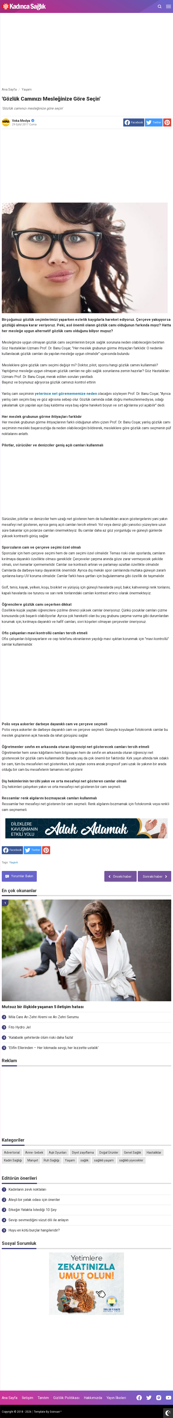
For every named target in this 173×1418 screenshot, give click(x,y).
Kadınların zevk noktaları (27, 1189)
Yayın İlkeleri (116, 1398)
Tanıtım (43, 1398)
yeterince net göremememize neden (65, 394)
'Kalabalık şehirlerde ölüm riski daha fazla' (40, 1037)
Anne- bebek (34, 1152)
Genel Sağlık (132, 1152)
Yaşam (13, 862)
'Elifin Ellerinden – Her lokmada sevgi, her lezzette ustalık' (53, 1048)
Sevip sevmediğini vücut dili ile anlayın (38, 1220)
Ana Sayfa (9, 1398)
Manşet (32, 1160)
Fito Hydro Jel (19, 1027)
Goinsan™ (56, 1411)
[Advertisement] (86, 51)
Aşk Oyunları (57, 1152)
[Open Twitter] (149, 1397)
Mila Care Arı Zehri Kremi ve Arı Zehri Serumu (43, 1017)
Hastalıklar (154, 1152)
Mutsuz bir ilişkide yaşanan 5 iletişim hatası (43, 1007)
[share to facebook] (133, 122)
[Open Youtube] (168, 1397)
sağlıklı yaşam (104, 1160)
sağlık (84, 1160)
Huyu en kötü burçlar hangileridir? (34, 1230)
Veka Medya (23, 120)
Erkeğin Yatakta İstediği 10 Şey (32, 1210)
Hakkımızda (93, 1398)
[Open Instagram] (158, 1397)
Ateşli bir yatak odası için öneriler (34, 1200)
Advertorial (12, 1152)
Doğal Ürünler (108, 1152)
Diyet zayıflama (83, 1152)
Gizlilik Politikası (66, 1398)
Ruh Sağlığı (51, 1160)
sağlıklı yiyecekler (131, 1160)
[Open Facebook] (139, 1397)
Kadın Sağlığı (13, 1160)
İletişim (27, 1398)
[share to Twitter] (154, 122)
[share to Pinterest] (167, 122)
